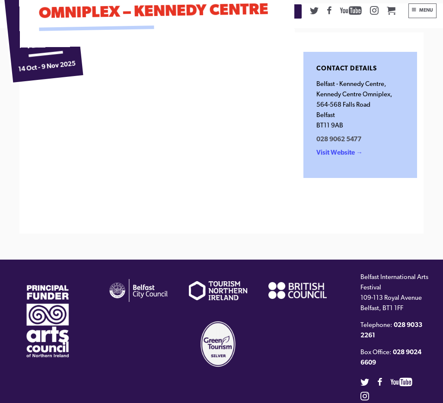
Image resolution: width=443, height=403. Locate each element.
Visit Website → (339, 153)
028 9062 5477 (338, 139)
